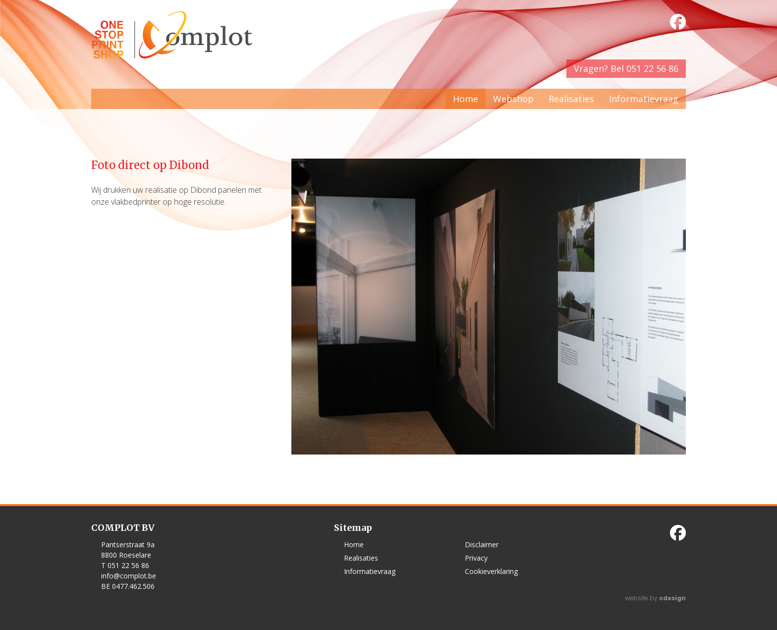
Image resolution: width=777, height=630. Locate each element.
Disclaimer (482, 544)
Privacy (476, 558)
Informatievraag (643, 99)
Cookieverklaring (491, 571)
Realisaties (571, 99)
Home (465, 99)
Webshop (513, 99)
